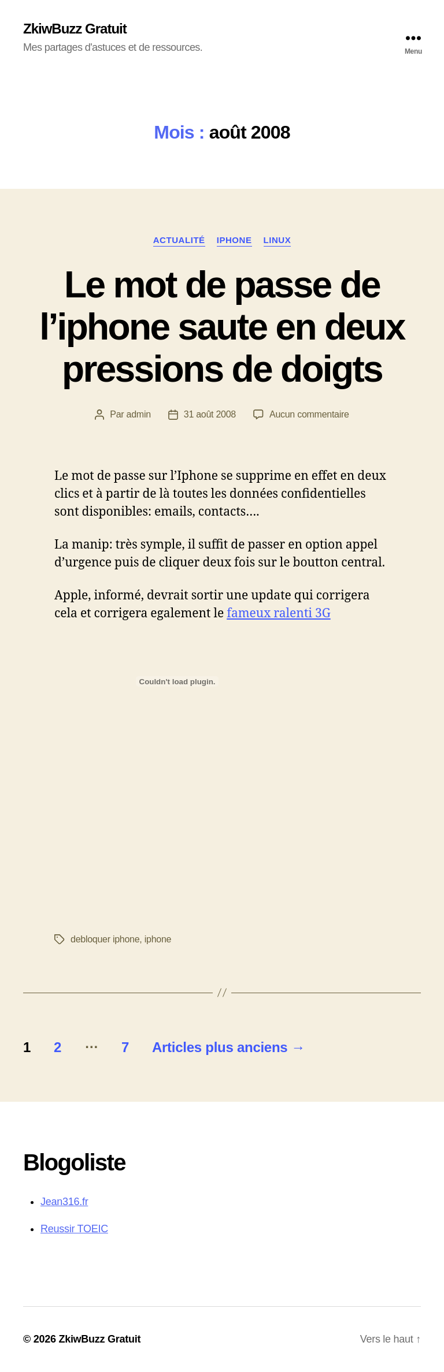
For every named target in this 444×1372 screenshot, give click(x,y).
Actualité (179, 240)
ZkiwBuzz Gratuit (75, 29)
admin (139, 414)
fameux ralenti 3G (279, 613)
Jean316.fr (64, 1201)
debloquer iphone (105, 939)
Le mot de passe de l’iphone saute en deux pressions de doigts (221, 327)
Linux (277, 240)
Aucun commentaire (309, 414)
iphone (234, 240)
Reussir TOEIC (74, 1229)
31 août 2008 (210, 414)
